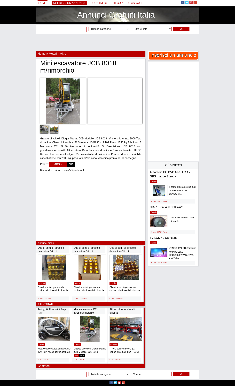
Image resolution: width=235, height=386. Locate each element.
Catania (154, 182)
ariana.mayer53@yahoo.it (69, 170)
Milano (41, 345)
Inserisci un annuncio (70, 3)
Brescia (77, 283)
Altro (63, 53)
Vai (181, 29)
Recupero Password (129, 3)
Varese (153, 243)
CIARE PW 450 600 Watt (166, 207)
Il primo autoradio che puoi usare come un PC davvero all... (182, 190)
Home (42, 3)
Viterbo (113, 283)
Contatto (99, 3)
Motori (53, 53)
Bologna (113, 345)
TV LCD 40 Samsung (164, 237)
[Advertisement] (117, 42)
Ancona (77, 345)
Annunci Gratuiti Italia (116, 14)
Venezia (42, 283)
